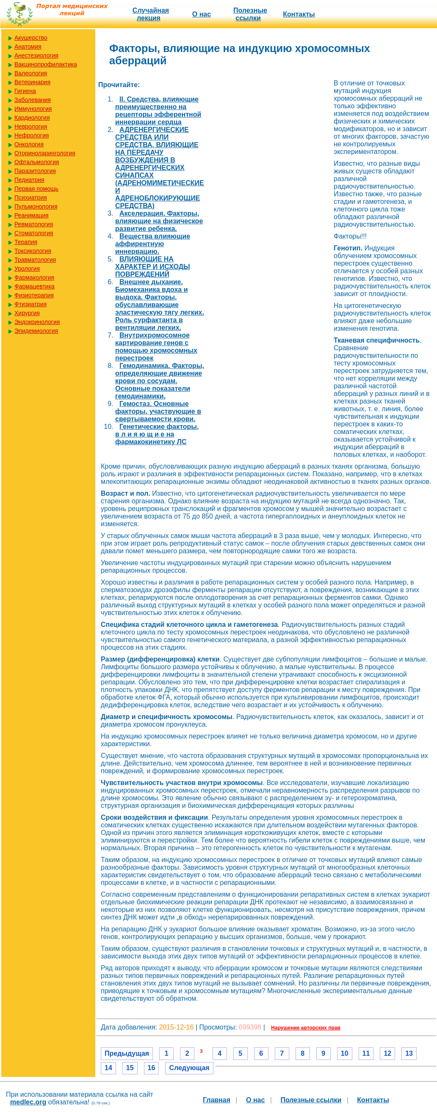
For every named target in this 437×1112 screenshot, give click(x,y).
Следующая (189, 1067)
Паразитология (35, 170)
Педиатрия (29, 179)
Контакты (299, 14)
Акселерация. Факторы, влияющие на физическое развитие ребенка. (159, 221)
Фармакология (34, 277)
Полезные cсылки (250, 14)
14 (108, 1067)
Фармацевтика (34, 286)
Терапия (25, 242)
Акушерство (30, 37)
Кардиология (32, 117)
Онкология (29, 144)
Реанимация (31, 215)
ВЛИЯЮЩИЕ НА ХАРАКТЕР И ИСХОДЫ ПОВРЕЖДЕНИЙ (152, 266)
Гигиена (25, 91)
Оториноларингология (44, 153)
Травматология (35, 259)
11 (366, 1053)
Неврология (30, 126)
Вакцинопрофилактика (45, 64)
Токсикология (32, 250)
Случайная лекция (151, 14)
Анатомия (27, 46)
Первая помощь (36, 188)
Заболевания (32, 99)
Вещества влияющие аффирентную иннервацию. (152, 244)
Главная (216, 1100)
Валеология (30, 73)
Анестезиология (36, 55)
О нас (201, 14)
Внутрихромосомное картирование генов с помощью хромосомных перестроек (156, 347)
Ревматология (33, 224)
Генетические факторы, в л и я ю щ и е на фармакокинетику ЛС (157, 434)
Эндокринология (37, 321)
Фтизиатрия (30, 304)
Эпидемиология (36, 330)
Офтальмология (36, 162)
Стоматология (33, 233)
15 (130, 1067)
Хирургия (27, 313)
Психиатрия (30, 197)
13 (409, 1053)
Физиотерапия (34, 295)
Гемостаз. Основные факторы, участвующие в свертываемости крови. (158, 411)
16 (151, 1067)
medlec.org (28, 1102)
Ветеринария (32, 82)
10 (344, 1053)
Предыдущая (127, 1053)
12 (387, 1053)
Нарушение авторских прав (305, 1028)
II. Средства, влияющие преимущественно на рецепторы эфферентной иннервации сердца (158, 111)
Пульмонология (35, 206)
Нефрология (31, 135)
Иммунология (33, 108)
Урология (27, 268)
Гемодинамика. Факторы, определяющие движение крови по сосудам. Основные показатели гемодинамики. (159, 381)
